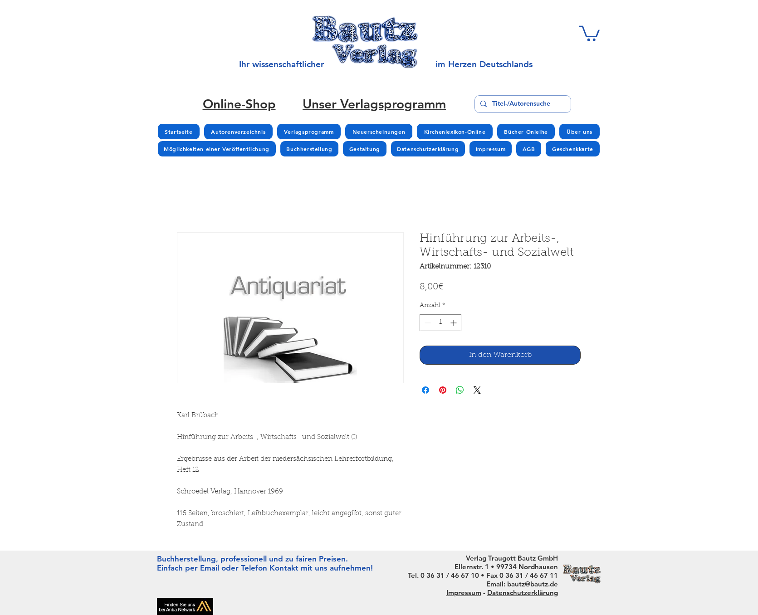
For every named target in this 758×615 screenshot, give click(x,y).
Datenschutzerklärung (522, 592)
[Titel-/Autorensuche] (522, 104)
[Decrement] (426, 323)
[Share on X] (477, 390)
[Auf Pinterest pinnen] (442, 390)
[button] (589, 32)
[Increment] (454, 323)
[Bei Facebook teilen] (425, 390)
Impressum (463, 592)
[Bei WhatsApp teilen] (460, 390)
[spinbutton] (440, 323)
